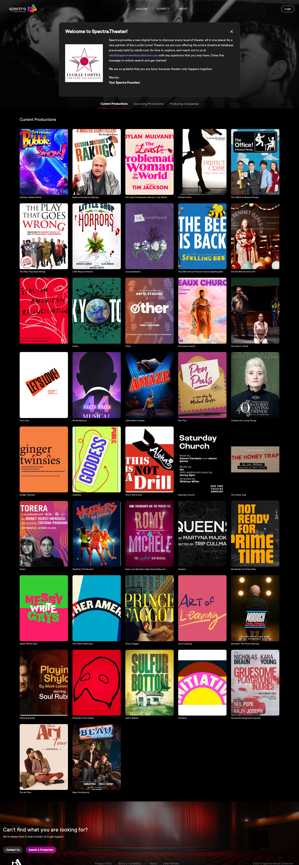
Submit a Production (40, 849)
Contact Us (12, 849)
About (183, 8)
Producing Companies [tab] (184, 104)
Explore (141, 9)
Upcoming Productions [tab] (148, 104)
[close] (231, 31)
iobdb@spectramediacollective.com (133, 55)
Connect (163, 8)
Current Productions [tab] (113, 104)
